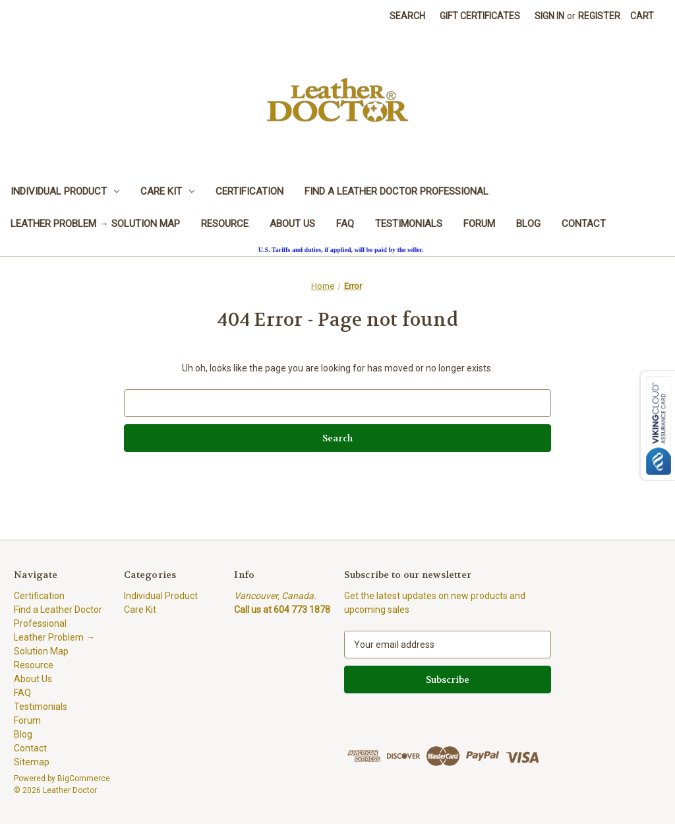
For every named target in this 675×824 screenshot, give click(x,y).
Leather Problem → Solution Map (95, 224)
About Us (292, 224)
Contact (584, 224)
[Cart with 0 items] (642, 16)
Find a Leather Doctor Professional (396, 191)
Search (407, 16)
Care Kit (167, 191)
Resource (225, 224)
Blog (528, 224)
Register (599, 16)
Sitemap (31, 762)
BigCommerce (83, 778)
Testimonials (408, 224)
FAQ (345, 224)
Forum (479, 224)
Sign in (549, 16)
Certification (249, 191)
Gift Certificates (480, 16)
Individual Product (65, 191)
